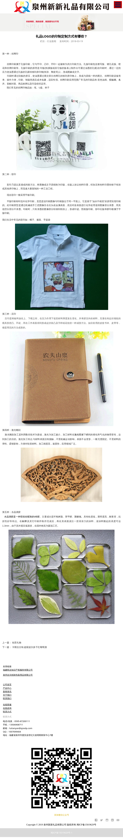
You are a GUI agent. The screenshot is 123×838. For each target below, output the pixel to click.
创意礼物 (16, 642)
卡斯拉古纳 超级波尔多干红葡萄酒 (29, 647)
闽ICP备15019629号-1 (61, 832)
